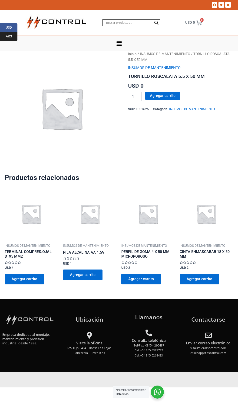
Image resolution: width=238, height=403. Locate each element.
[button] (119, 44)
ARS (12, 36)
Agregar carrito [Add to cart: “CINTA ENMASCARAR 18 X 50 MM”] (199, 279)
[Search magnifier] (156, 23)
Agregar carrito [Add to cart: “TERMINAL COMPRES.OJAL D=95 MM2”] (24, 279)
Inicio (132, 54)
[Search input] (129, 23)
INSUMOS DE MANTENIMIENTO (165, 54)
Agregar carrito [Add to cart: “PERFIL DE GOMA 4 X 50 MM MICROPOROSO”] (141, 279)
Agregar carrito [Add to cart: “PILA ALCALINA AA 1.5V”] (83, 275)
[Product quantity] (135, 96)
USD (12, 27)
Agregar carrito (162, 95)
